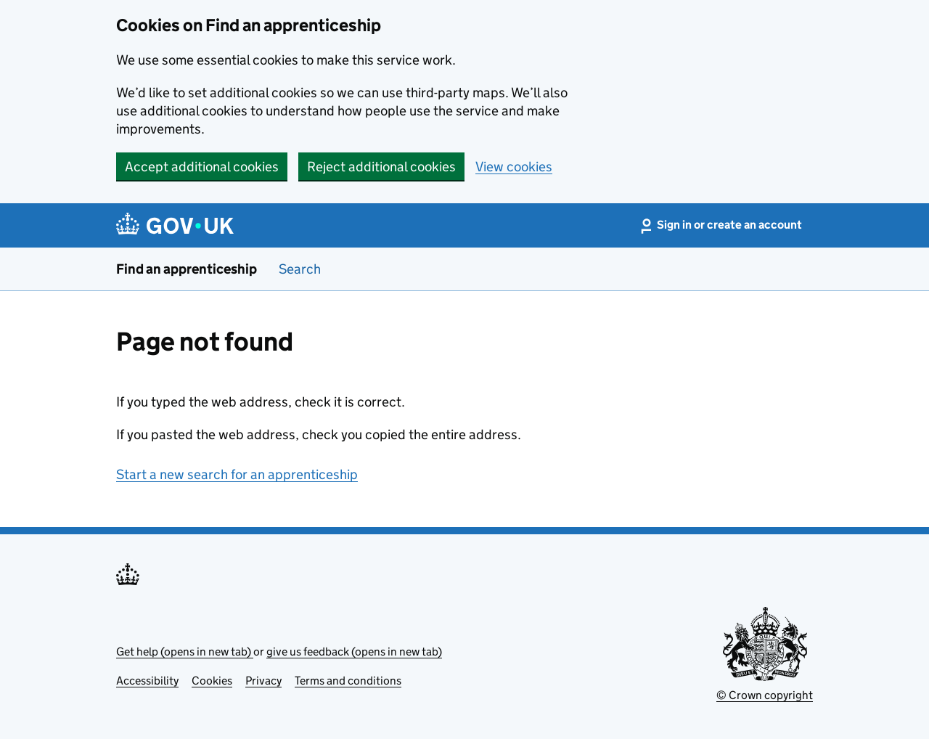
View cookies (513, 166)
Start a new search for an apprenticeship (237, 474)
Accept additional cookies (202, 166)
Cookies (212, 680)
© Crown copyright (764, 695)
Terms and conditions (348, 680)
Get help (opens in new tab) (184, 651)
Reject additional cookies (381, 166)
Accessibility (147, 680)
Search (300, 269)
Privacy (263, 680)
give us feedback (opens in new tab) (354, 651)
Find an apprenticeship (186, 269)
